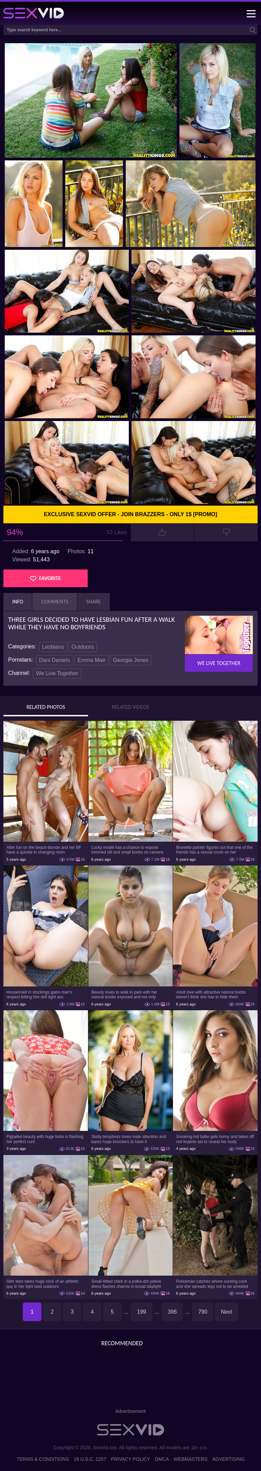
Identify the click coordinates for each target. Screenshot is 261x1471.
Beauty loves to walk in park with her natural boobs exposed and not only (124, 994)
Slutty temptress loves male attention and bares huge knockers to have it (128, 1139)
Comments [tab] (54, 601)
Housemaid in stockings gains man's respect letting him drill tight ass (39, 994)
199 (141, 1312)
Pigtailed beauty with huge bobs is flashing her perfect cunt (44, 1139)
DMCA (162, 1459)
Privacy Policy (130, 1459)
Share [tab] (93, 601)
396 (172, 1312)
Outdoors (82, 647)
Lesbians (53, 647)
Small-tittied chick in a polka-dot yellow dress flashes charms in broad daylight (126, 1284)
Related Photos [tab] (46, 707)
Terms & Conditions (43, 1459)
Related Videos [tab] (130, 707)
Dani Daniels (54, 660)
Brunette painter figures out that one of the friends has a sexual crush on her (214, 850)
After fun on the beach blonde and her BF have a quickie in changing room (43, 850)
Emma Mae (91, 660)
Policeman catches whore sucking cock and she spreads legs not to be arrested (212, 1284)
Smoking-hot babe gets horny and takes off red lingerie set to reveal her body (215, 1139)
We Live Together (57, 673)
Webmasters (191, 1459)
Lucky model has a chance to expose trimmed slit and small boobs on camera (127, 850)
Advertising (228, 1459)
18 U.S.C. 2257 (90, 1459)
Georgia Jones (130, 660)
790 (202, 1312)
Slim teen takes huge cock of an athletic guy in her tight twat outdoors (42, 1284)
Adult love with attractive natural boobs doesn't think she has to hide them (211, 994)
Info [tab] (17, 601)
